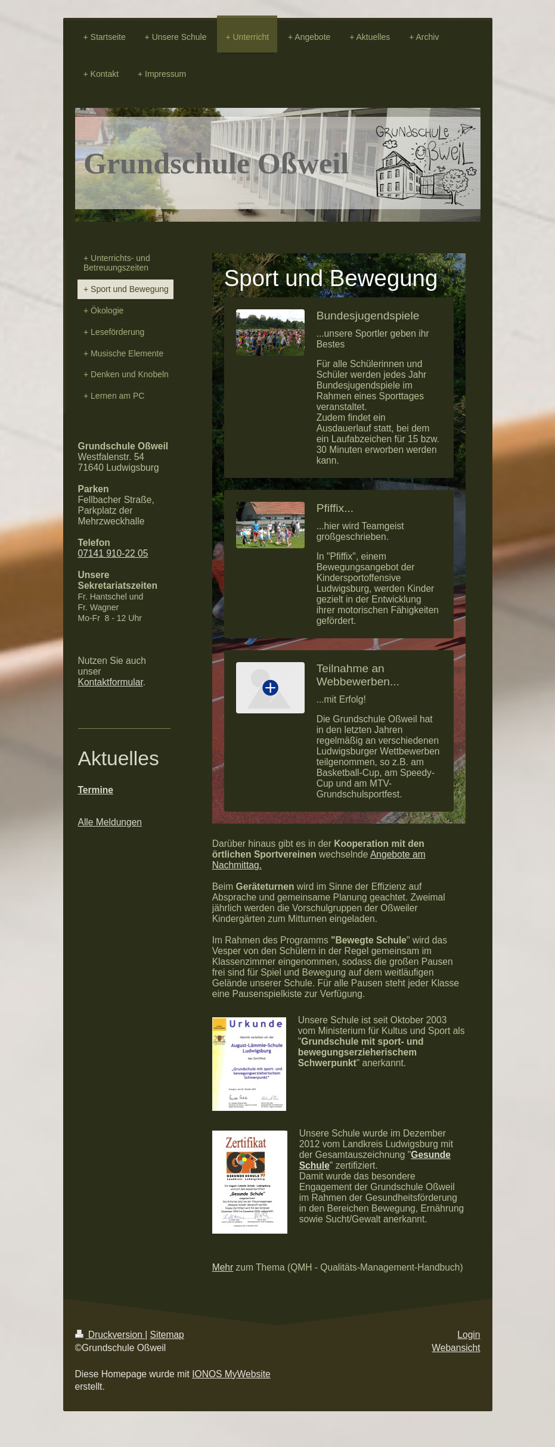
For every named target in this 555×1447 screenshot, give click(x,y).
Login (468, 1335)
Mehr (223, 1267)
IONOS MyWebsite (231, 1374)
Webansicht (456, 1348)
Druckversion (110, 1335)
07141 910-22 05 (113, 553)
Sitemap (167, 1335)
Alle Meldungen (110, 822)
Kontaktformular (110, 682)
